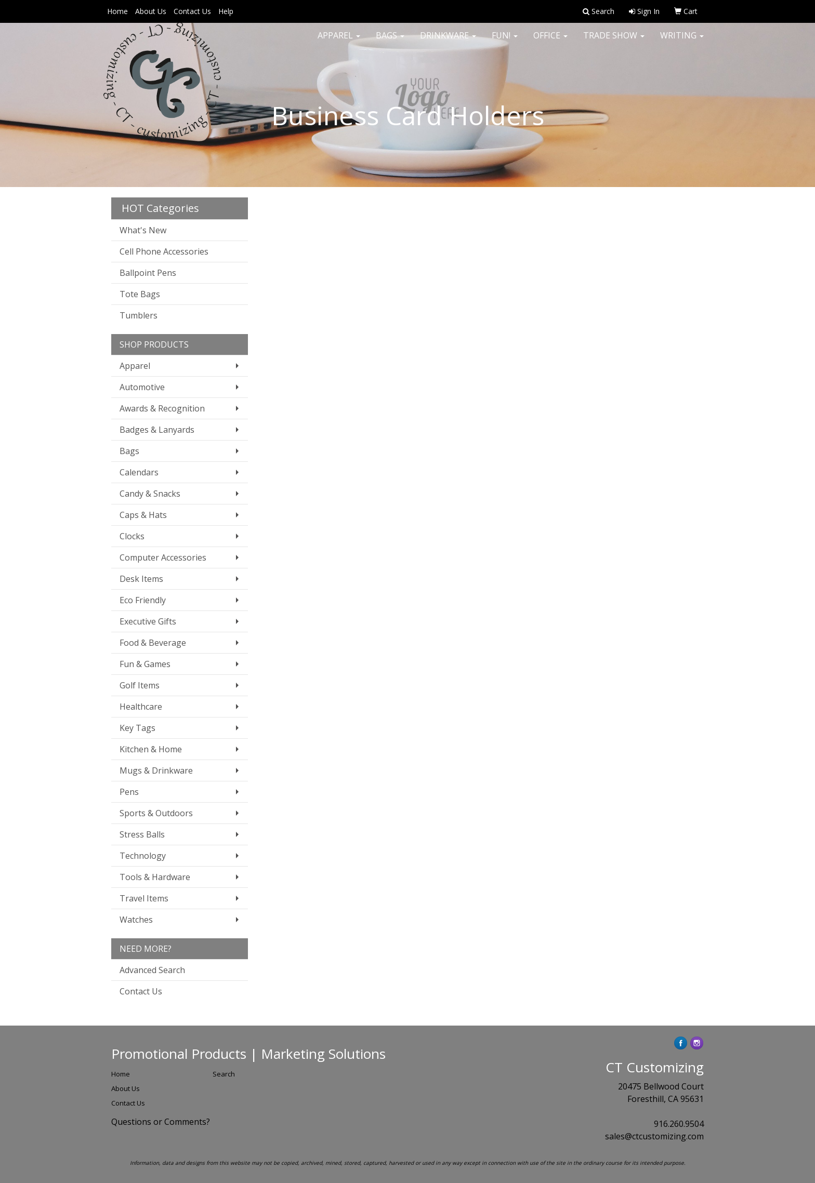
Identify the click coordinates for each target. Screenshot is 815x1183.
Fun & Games (145, 664)
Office (550, 41)
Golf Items (140, 685)
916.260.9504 (679, 1123)
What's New (143, 230)
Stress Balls (142, 834)
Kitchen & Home (151, 749)
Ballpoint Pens (148, 272)
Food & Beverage (153, 642)
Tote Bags (140, 294)
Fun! (505, 41)
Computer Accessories (163, 557)
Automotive (142, 387)
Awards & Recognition (162, 408)
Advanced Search (152, 970)
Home (117, 11)
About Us (150, 11)
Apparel (339, 41)
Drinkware (448, 41)
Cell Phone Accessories (164, 251)
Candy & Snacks (150, 493)
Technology (143, 855)
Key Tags (137, 728)
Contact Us (192, 11)
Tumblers (138, 315)
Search (224, 1074)
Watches (136, 919)
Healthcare (141, 706)
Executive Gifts (148, 621)
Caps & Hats (143, 515)
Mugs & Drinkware (156, 770)
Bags (390, 41)
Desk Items (141, 578)
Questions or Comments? (160, 1121)
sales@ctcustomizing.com (654, 1136)
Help (225, 11)
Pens (129, 791)
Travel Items (144, 898)
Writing (682, 41)
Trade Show (614, 41)
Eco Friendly (143, 600)
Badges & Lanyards (157, 429)
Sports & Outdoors (156, 813)
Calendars (139, 472)
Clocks (132, 536)
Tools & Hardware (155, 877)
